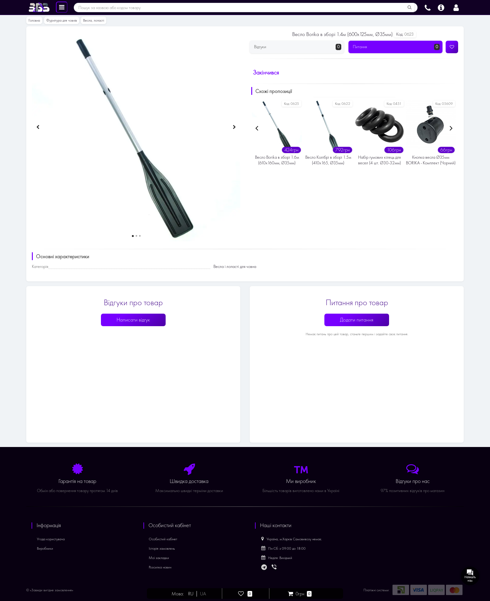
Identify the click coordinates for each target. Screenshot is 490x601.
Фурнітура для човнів (61, 20)
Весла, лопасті (93, 20)
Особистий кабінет (163, 539)
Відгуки (297, 47)
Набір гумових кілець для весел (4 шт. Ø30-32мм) (379, 160)
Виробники (45, 548)
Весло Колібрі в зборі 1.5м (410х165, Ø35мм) (328, 160)
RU (191, 594)
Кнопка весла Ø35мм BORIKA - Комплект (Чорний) (431, 160)
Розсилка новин (160, 567)
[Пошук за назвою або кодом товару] (409, 7)
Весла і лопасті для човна (234, 266)
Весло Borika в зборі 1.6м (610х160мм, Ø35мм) (277, 160)
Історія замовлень (162, 548)
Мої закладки (159, 558)
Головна (34, 20)
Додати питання (356, 320)
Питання (396, 47)
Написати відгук (133, 320)
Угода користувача (51, 539)
